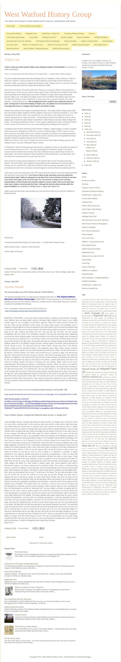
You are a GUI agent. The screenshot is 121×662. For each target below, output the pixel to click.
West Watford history (88, 478)
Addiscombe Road (95, 304)
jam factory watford (94, 379)
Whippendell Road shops (101, 487)
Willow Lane (91, 489)
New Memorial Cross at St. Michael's (19, 41)
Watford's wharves (100, 475)
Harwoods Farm (96, 364)
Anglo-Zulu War (107, 306)
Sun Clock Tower (12, 45)
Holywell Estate (87, 274)
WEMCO (111, 475)
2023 (86, 120)
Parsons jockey (109, 407)
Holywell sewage (90, 374)
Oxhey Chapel (86, 407)
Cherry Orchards (89, 327)
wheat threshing (102, 482)
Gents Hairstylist (87, 354)
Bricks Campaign (92, 313)
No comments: (23, 528)
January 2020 (91, 161)
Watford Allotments (95, 455)
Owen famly (110, 404)
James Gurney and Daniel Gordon (92, 381)
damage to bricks (90, 341)
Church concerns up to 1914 (105, 327)
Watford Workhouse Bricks (14, 607)
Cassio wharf (111, 320)
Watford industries (96, 462)
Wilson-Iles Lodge (102, 489)
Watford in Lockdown (89, 270)
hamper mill (106, 361)
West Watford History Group (48, 14)
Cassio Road (101, 320)
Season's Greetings (102, 430)
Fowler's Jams (93, 352)
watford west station (90, 473)
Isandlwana (105, 377)
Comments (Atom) (46, 543)
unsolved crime (92, 448)
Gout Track (98, 357)
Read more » (9, 523)
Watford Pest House (111, 464)
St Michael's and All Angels (96, 434)
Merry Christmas (97, 397)
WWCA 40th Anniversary (61, 48)
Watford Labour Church (95, 464)
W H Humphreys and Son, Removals (17, 599)
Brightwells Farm (31, 33)
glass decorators (87, 357)
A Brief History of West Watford (26, 627)
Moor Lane (50, 272)
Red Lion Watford (87, 418)
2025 (86, 113)
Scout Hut (111, 427)
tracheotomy (105, 446)
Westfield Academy (89, 482)
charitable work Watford (109, 322)
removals (95, 420)
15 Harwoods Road (88, 299)
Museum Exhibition (83, 37)
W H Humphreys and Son (107, 453)
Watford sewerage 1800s (106, 469)
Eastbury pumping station (97, 345)
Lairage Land (92, 391)
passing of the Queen (88, 409)
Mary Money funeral (88, 395)
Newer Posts (11, 537)
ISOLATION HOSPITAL (12, 572)
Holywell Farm (87, 202)
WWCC (96, 494)
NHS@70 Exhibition (101, 37)
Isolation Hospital (66, 37)
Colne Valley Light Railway (15, 37)
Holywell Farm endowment (93, 372)
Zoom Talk (104, 494)
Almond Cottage (95, 306)
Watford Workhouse (104, 473)
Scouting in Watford (88, 430)
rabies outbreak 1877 (97, 416)
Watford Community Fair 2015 (58, 45)
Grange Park (93, 359)
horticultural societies (107, 374)
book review (107, 311)
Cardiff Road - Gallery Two (91, 285)
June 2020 (90, 142)
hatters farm (85, 366)
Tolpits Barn (98, 443)
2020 (86, 129)
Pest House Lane (102, 409)
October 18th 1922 (98, 404)
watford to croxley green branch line (92, 471)
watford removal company (106, 466)
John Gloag (96, 384)
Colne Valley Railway (110, 332)
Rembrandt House (21, 552)
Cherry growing (112, 325)
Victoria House (86, 450)
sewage (112, 430)
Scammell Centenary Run (107, 425)
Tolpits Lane (12, 59)
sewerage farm (86, 432)
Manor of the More (39, 272)
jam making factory (108, 379)
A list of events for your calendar (30, 26)
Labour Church (104, 386)
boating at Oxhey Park (94, 311)
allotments (85, 306)
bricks (115, 311)
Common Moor (15, 272)
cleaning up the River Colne (102, 329)
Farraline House (103, 348)
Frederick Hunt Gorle (107, 352)
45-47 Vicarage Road (97, 302)
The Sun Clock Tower (12, 638)
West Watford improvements (105, 478)
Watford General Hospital (80, 45)
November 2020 (92, 135)
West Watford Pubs (100, 45)
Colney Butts (33, 37)
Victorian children (110, 450)
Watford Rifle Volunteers (89, 469)
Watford (84, 455)
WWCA (90, 494)
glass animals (110, 354)
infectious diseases (90, 377)
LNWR (101, 391)
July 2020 (90, 138)
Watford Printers (89, 466)
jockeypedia (85, 384)
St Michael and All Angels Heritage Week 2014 (21, 564)
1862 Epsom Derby (102, 299)
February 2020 (92, 158)
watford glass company (102, 460)
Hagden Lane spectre (94, 361)
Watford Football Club (90, 288)
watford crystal (105, 457)
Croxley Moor (27, 272)
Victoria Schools (20, 615)
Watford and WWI (108, 455)
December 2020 (92, 132)
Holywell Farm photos (110, 372)
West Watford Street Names (108, 480)
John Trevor (106, 384)
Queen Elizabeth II (104, 413)
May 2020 (90, 145)
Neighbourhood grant (110, 402)
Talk (111, 436)
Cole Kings (86, 263)
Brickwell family (86, 316)
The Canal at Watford (101, 441)
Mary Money (110, 393)
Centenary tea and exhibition (90, 322)
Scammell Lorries (87, 427)
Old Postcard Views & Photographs (48, 41)
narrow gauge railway (95, 402)
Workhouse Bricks (13, 48)
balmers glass (104, 308)
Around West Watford (14, 33)
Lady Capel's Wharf (101, 388)
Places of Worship (70, 41)
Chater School (101, 325)
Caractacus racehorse (88, 320)
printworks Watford (94, 411)
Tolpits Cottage (60, 272)
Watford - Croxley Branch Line (33, 45)
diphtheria (85, 343)
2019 (86, 165)
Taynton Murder (14, 286)
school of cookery (100, 427)
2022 (86, 123)
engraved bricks (112, 345)
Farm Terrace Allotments (91, 231)
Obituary (86, 404)
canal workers (98, 318)
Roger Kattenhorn (94, 423)
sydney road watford (101, 436)
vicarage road (107, 448)
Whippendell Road (95, 485)
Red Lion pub (110, 416)
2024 (86, 117)
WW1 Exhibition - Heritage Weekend (35, 48)
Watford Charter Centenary (90, 457)
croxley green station (100, 338)
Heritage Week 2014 (98, 366)
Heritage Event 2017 (49, 37)
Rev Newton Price (105, 420)
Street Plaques (108, 41)
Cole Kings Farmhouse (94, 332)
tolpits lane (71, 272)
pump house (93, 413)
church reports (86, 329)
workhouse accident (102, 492)
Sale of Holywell (92, 425)
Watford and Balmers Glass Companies (29, 587)
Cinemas (92, 33)
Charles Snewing (89, 325)
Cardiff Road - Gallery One (50, 33)
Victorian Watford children (89, 453)
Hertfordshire (110, 366)
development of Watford (106, 341)
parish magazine (98, 407)
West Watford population (89, 480)
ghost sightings (99, 354)
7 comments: (23, 268)
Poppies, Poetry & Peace (89, 41)
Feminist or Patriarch (94, 350)
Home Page (11, 26)
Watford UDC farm (111, 471)
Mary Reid (101, 395)
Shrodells (95, 432)
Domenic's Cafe (106, 343)
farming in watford (90, 348)
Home (41, 537)
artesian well (93, 308)
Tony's (97, 446)
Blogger (88, 657)
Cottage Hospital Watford (97, 336)
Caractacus (110, 318)
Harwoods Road (109, 364)
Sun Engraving (88, 436)
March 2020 (91, 155)
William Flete (9, 274)
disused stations (95, 343)
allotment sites (109, 304)
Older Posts (71, 537)
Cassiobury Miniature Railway (74, 33)
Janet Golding (110, 381)
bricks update (109, 313)
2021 (86, 126)
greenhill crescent (104, 359)
